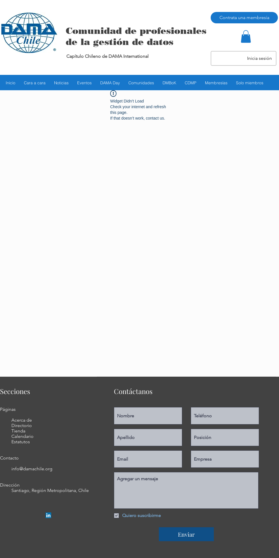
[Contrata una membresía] (244, 17)
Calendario (22, 436)
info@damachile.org (31, 468)
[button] (246, 36)
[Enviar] (186, 534)
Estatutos (20, 441)
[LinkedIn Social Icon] (48, 515)
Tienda (18, 431)
